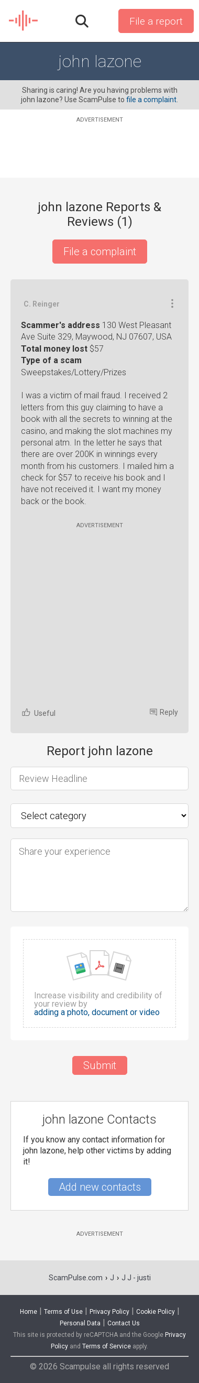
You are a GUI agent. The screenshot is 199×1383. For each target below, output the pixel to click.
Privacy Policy (109, 1311)
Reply (164, 712)
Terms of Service (106, 1346)
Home (28, 1311)
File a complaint (99, 251)
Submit (99, 1065)
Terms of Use (63, 1311)
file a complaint (151, 99)
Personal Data (80, 1323)
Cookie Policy (155, 1311)
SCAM (24, 20)
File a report (156, 21)
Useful (38, 712)
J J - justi (136, 1277)
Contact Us (123, 1323)
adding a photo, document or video (97, 1012)
